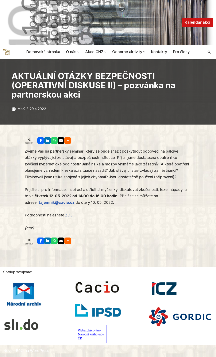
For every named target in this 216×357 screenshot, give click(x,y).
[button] (78, 52)
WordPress (39, 351)
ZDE (69, 215)
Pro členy (181, 52)
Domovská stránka (43, 52)
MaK (21, 109)
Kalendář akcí (197, 22)
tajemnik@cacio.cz (57, 202)
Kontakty (159, 52)
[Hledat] (209, 52)
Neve (7, 351)
